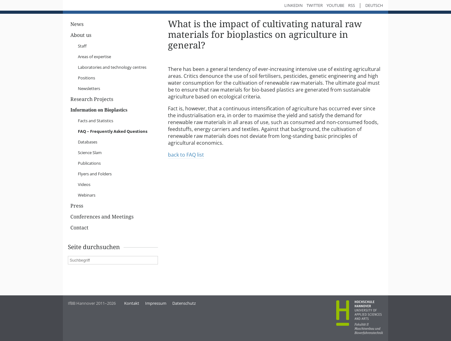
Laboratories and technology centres (112, 67)
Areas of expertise (94, 56)
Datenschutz (184, 303)
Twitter (315, 5)
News (77, 24)
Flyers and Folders (95, 174)
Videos (84, 184)
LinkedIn (293, 5)
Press (76, 206)
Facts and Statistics (95, 120)
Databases (87, 142)
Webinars (86, 195)
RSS (351, 5)
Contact (79, 228)
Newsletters (89, 88)
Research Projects (91, 99)
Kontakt (131, 303)
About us (80, 35)
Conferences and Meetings (102, 217)
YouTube (335, 5)
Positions (86, 78)
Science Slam (90, 152)
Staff (82, 46)
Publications (89, 163)
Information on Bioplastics (98, 110)
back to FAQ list (186, 154)
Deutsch (374, 5)
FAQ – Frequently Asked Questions (112, 131)
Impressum (155, 303)
